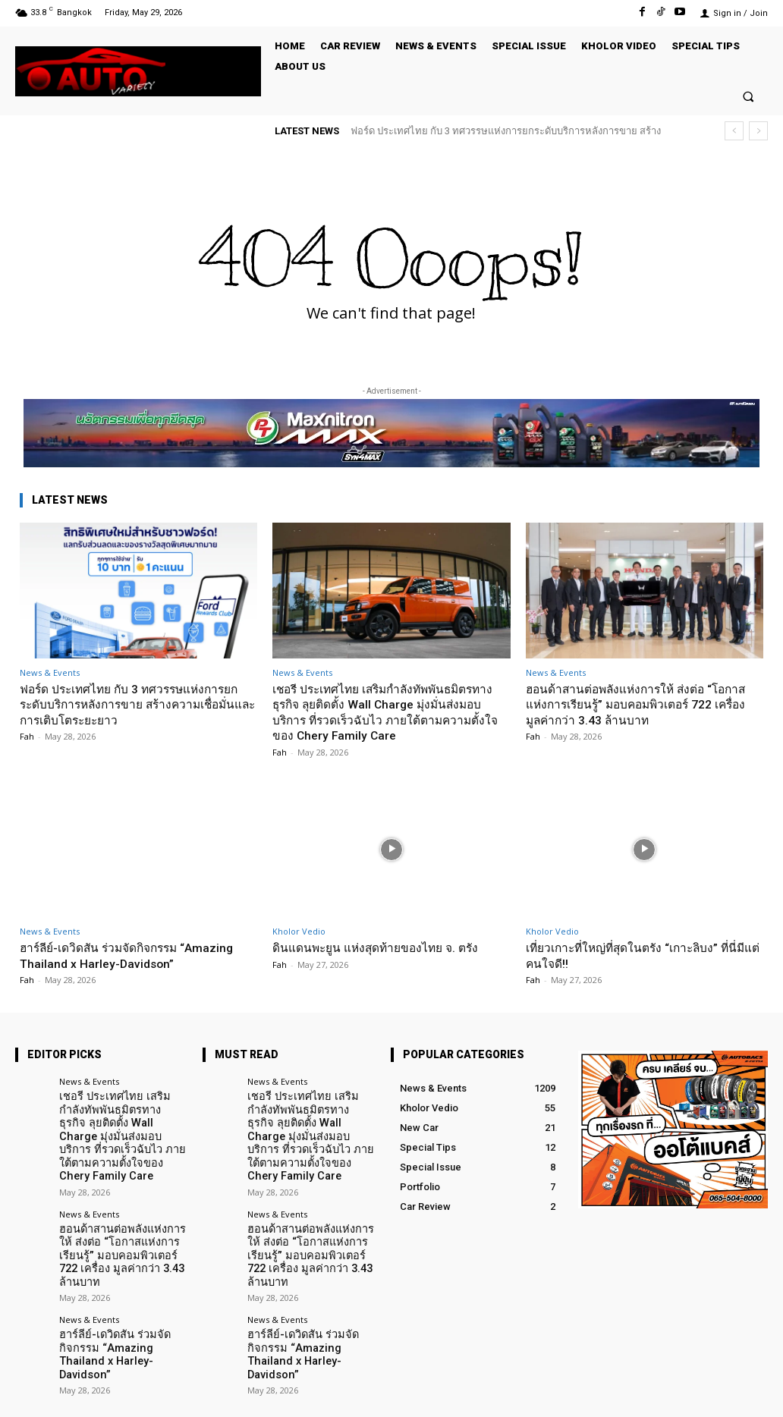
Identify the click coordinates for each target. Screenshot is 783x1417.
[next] (758, 130)
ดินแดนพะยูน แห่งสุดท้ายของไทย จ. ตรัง (384, 947)
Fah (27, 736)
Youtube (749, 1393)
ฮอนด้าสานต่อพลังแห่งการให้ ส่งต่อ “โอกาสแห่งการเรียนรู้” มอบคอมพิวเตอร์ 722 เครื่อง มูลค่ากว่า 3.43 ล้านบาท (637, 704)
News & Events (50, 672)
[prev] (734, 130)
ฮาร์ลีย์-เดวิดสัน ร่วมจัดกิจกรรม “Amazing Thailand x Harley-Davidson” (136, 955)
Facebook (596, 1393)
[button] (748, 96)
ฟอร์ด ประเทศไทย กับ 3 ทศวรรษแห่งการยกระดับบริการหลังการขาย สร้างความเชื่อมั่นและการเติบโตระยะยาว (137, 704)
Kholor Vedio (298, 931)
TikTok (675, 1393)
